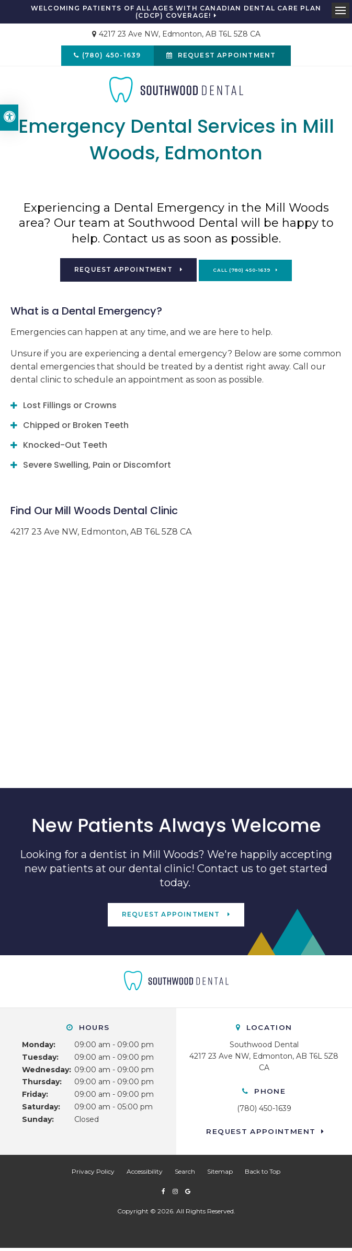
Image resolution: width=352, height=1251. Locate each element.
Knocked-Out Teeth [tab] (65, 448)
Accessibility (145, 1174)
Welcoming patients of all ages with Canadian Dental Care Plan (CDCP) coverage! (176, 12)
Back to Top (262, 1174)
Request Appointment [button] (228, 57)
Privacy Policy (93, 1174)
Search (185, 1174)
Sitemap (220, 1174)
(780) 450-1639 (110, 57)
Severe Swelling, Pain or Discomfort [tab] (97, 467)
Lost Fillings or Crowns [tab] (70, 408)
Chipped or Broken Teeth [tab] (76, 428)
